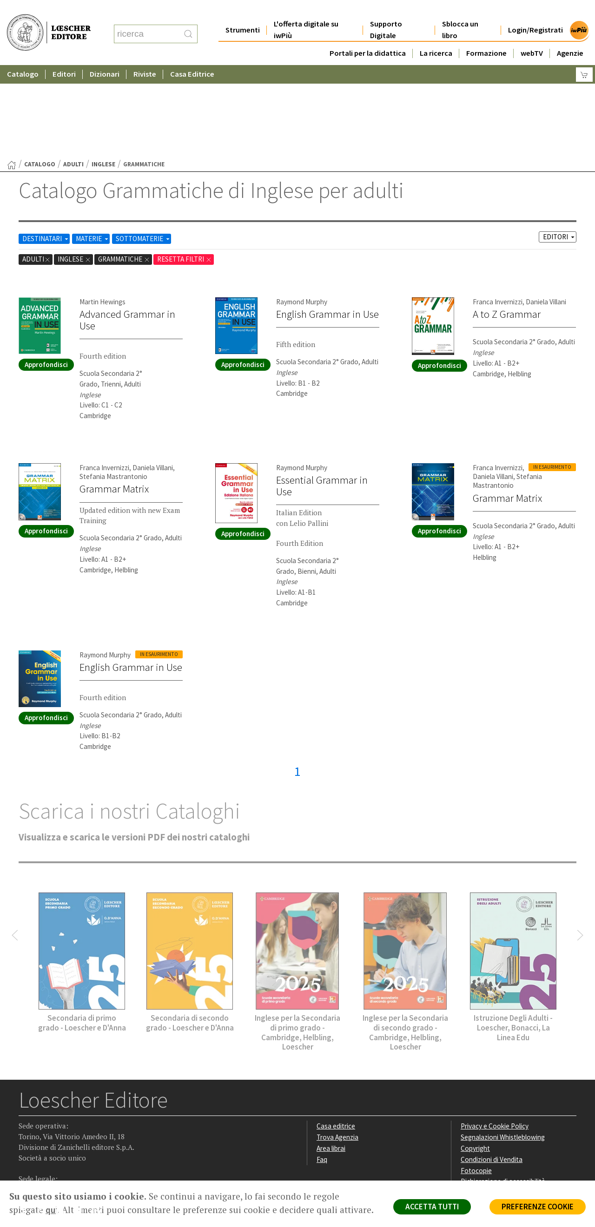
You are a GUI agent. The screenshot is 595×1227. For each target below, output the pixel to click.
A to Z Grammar (507, 223)
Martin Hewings (102, 211)
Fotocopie (476, 1080)
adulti (73, 74)
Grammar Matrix (114, 398)
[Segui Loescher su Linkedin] (63, 1122)
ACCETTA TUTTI (432, 1206)
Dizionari (104, 55)
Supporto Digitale (386, 11)
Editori (64, 55)
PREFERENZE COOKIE (538, 1206)
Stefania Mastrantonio (113, 385)
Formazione (486, 34)
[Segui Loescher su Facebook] (27, 1122)
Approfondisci (46, 273)
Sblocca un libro (460, 11)
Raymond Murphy (301, 211)
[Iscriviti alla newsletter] (99, 1121)
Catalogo (23, 55)
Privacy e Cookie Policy (495, 1035)
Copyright (475, 1057)
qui (52, 1209)
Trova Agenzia (337, 1046)
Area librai (331, 1057)
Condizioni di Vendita (491, 1068)
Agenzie (570, 34)
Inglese (103, 74)
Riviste (144, 55)
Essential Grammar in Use (322, 395)
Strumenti (242, 11)
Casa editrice (336, 1035)
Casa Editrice (192, 55)
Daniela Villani (546, 211)
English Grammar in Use (327, 223)
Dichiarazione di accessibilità (503, 1090)
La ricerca (436, 34)
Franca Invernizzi (497, 211)
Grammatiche (124, 168)
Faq (322, 1068)
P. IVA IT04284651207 (50, 1159)
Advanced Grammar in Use (127, 229)
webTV (532, 34)
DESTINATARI (46, 148)
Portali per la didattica (368, 34)
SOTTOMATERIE (143, 148)
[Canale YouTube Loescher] (81, 1122)
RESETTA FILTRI (184, 168)
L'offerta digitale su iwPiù (306, 11)
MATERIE (93, 148)
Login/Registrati (535, 11)
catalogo (39, 74)
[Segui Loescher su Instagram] (45, 1122)
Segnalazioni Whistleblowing (503, 1046)
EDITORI (559, 146)
